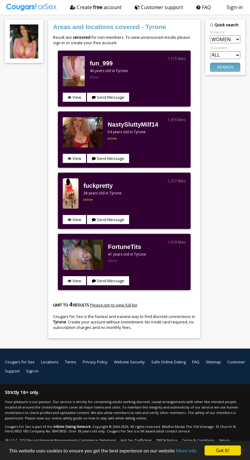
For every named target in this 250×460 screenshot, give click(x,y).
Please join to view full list (113, 305)
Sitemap (213, 362)
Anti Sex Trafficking (136, 440)
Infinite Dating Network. (72, 426)
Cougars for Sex (20, 362)
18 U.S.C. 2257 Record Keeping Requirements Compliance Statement (60, 440)
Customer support (159, 7)
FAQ (203, 7)
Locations (49, 362)
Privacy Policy (95, 362)
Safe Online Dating (168, 362)
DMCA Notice (166, 440)
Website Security (129, 362)
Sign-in (235, 7)
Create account (96, 7)
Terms (70, 362)
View (74, 97)
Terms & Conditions (198, 440)
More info (186, 451)
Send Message (108, 97)
